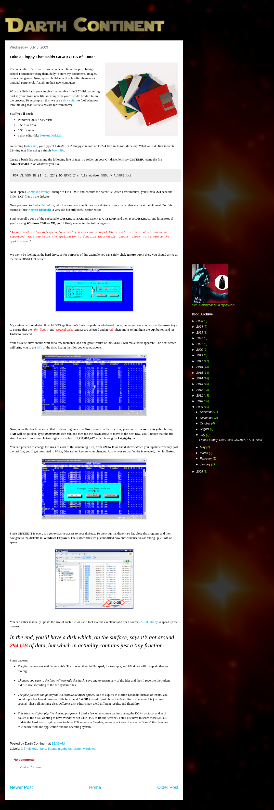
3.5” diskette (37, 69)
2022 (200, 338)
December (207, 412)
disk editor (70, 100)
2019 (200, 355)
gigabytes (65, 748)
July (203, 435)
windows (89, 748)
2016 (200, 367)
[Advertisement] (221, 117)
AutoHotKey (149, 622)
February (206, 458)
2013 (200, 384)
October (205, 423)
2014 (200, 378)
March (204, 453)
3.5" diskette (30, 748)
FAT (39, 347)
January (205, 464)
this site (32, 146)
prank (78, 748)
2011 (200, 395)
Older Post (167, 787)
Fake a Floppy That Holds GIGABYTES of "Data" (231, 440)
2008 (200, 471)
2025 (200, 321)
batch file (58, 150)
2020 (200, 349)
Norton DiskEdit (51, 135)
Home (95, 787)
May (203, 447)
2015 (200, 372)
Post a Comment (31, 767)
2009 (200, 407)
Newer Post (21, 787)
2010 (200, 401)
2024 (200, 326)
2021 (200, 344)
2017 (200, 361)
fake (43, 748)
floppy (52, 748)
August (205, 429)
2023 (200, 332)
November (207, 418)
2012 (200, 390)
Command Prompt (38, 192)
